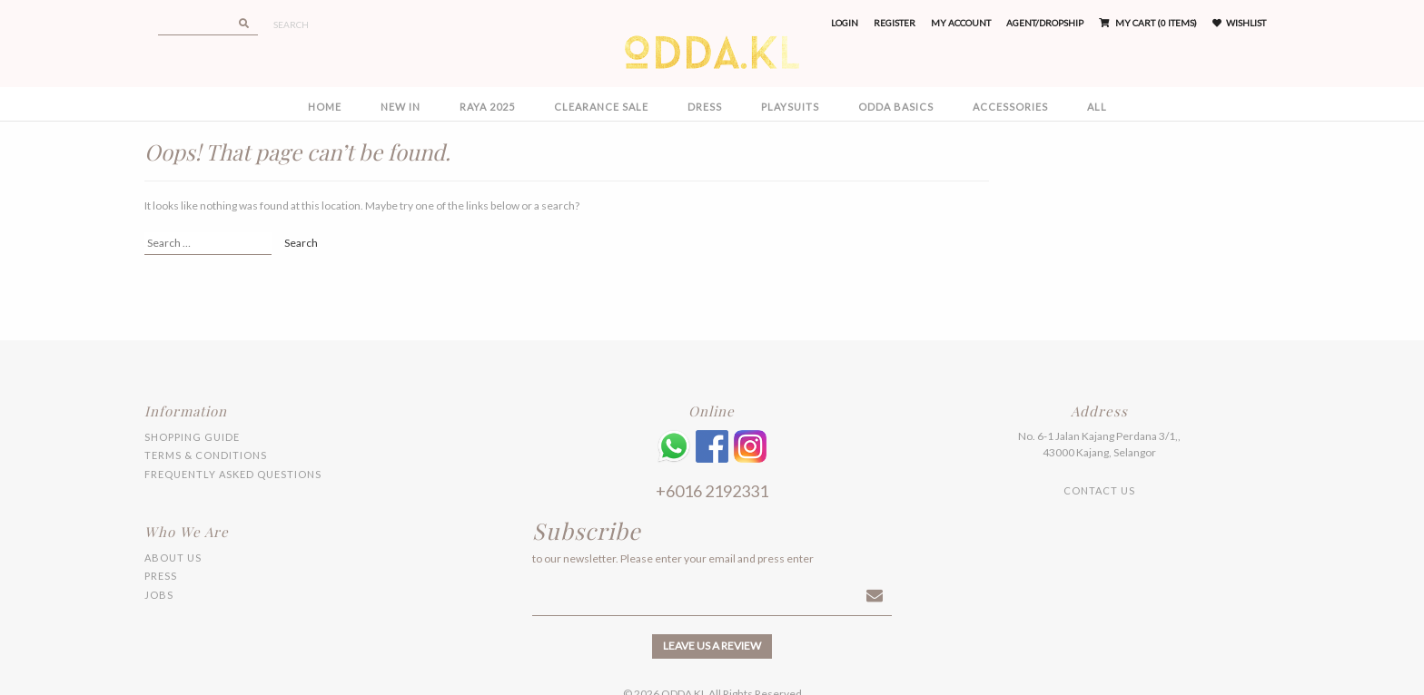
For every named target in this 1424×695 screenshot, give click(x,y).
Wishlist (1239, 22)
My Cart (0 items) (1148, 22)
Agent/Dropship (1044, 22)
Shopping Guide (192, 437)
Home (324, 107)
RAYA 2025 (487, 107)
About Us (173, 557)
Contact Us (1099, 490)
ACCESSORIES (1010, 107)
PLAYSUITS (790, 107)
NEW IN (400, 107)
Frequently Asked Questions (232, 474)
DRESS (704, 107)
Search (291, 24)
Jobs (158, 595)
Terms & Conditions (205, 455)
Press (160, 576)
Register (894, 22)
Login (844, 22)
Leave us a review (712, 645)
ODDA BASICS (896, 107)
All (1097, 107)
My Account (961, 22)
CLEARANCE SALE (601, 107)
